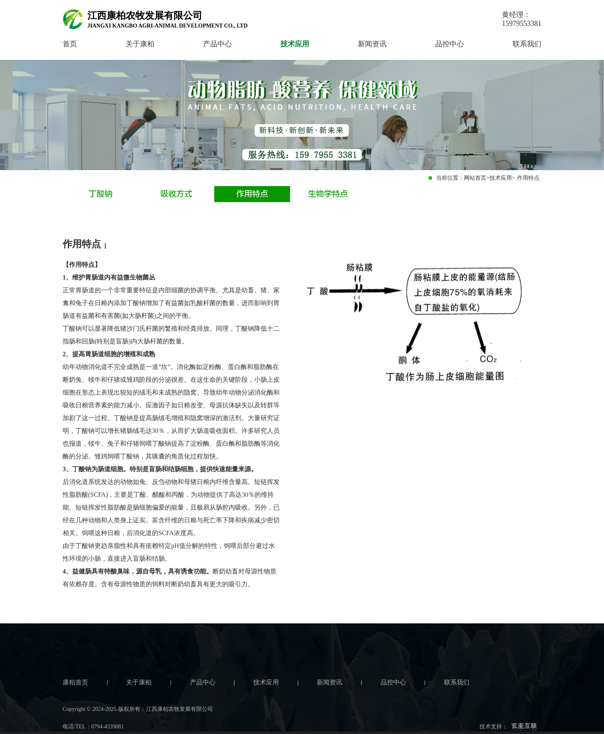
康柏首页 (75, 708)
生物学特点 (328, 193)
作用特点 (252, 193)
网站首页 (475, 178)
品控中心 (449, 44)
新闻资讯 (372, 44)
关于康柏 (140, 44)
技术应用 (294, 44)
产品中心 (217, 44)
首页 (70, 44)
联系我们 (527, 44)
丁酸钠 (101, 193)
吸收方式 (176, 193)
